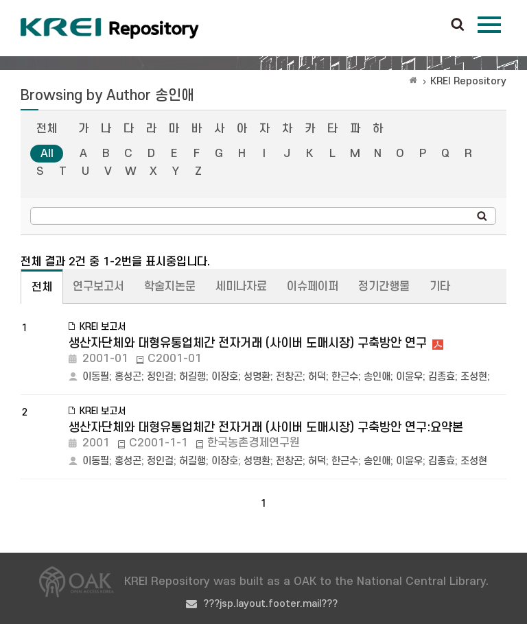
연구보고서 (98, 286)
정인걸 (160, 377)
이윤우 (409, 377)
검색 (458, 25)
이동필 (95, 377)
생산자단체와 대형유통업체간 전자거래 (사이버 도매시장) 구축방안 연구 (248, 343)
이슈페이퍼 (312, 286)
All (47, 153)
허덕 (317, 377)
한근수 (344, 377)
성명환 (257, 377)
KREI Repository (468, 81)
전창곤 (289, 377)
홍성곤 (128, 377)
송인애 (377, 377)
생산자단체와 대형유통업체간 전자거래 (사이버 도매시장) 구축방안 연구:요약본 (266, 427)
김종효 (441, 377)
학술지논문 (170, 286)
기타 (440, 286)
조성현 (473, 377)
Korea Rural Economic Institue (110, 28)
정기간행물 (384, 286)
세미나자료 (241, 286)
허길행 (192, 377)
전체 (46, 129)
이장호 (224, 377)
